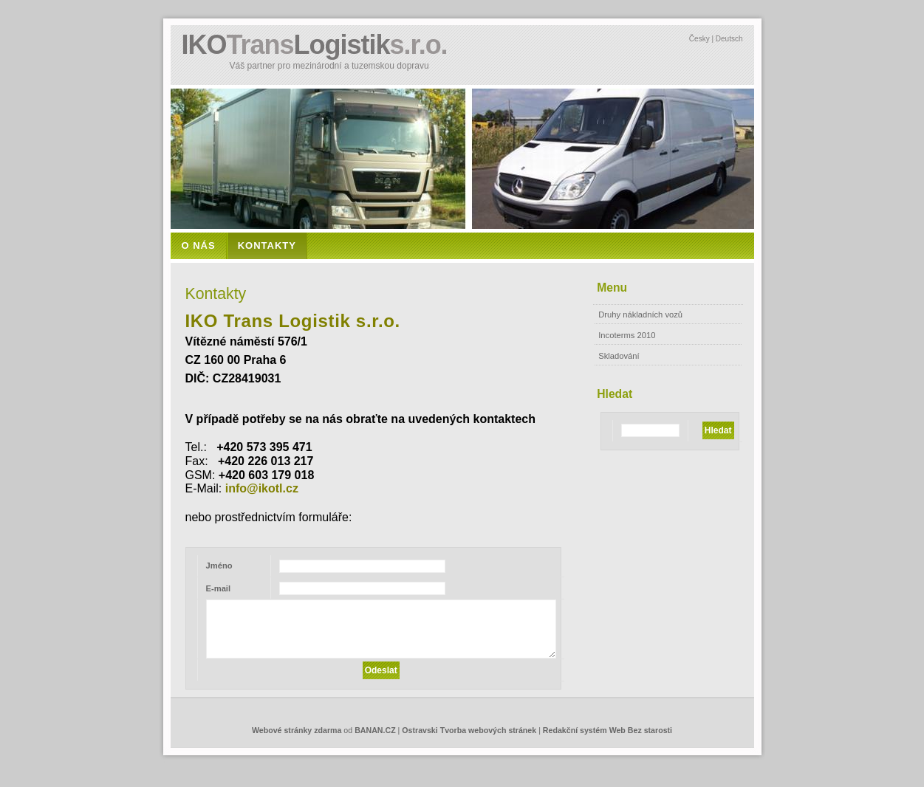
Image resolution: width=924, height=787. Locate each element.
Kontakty (267, 245)
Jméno (219, 565)
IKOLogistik (315, 45)
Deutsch (729, 39)
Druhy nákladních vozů (640, 314)
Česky (699, 39)
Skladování (618, 355)
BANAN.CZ (375, 730)
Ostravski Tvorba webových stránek (469, 730)
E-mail (218, 588)
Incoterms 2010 (626, 335)
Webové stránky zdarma (296, 730)
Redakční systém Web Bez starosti (607, 730)
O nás (199, 245)
